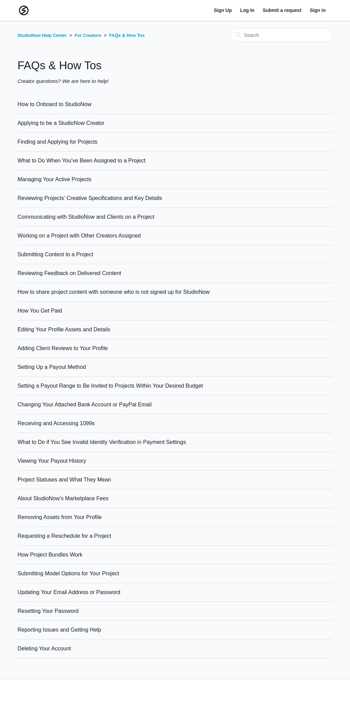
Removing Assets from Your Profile (59, 517)
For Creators (88, 35)
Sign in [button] (318, 10)
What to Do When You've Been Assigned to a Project (81, 160)
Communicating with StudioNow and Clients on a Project (85, 217)
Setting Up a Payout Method (51, 367)
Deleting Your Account (44, 648)
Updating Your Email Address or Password (68, 592)
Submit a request (282, 10)
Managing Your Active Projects (54, 179)
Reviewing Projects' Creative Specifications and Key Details (89, 198)
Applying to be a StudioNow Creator (60, 123)
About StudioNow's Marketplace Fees (62, 498)
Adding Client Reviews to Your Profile (62, 348)
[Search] (281, 35)
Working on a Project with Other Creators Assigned (79, 236)
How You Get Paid (39, 311)
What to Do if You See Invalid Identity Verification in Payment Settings (101, 442)
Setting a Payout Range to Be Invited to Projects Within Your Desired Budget (110, 386)
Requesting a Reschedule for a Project (64, 536)
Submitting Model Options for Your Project (68, 573)
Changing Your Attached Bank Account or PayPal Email (84, 404)
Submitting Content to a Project (55, 254)
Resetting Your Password (48, 611)
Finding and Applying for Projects (57, 142)
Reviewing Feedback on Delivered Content (69, 273)
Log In (247, 10)
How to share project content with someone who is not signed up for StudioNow (113, 292)
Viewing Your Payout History (51, 461)
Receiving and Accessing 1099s (56, 423)
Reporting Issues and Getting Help (59, 630)
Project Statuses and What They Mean (64, 479)
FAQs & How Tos (127, 35)
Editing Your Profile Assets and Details (63, 329)
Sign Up (223, 10)
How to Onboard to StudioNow (54, 104)
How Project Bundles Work (49, 555)
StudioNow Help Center (42, 35)
